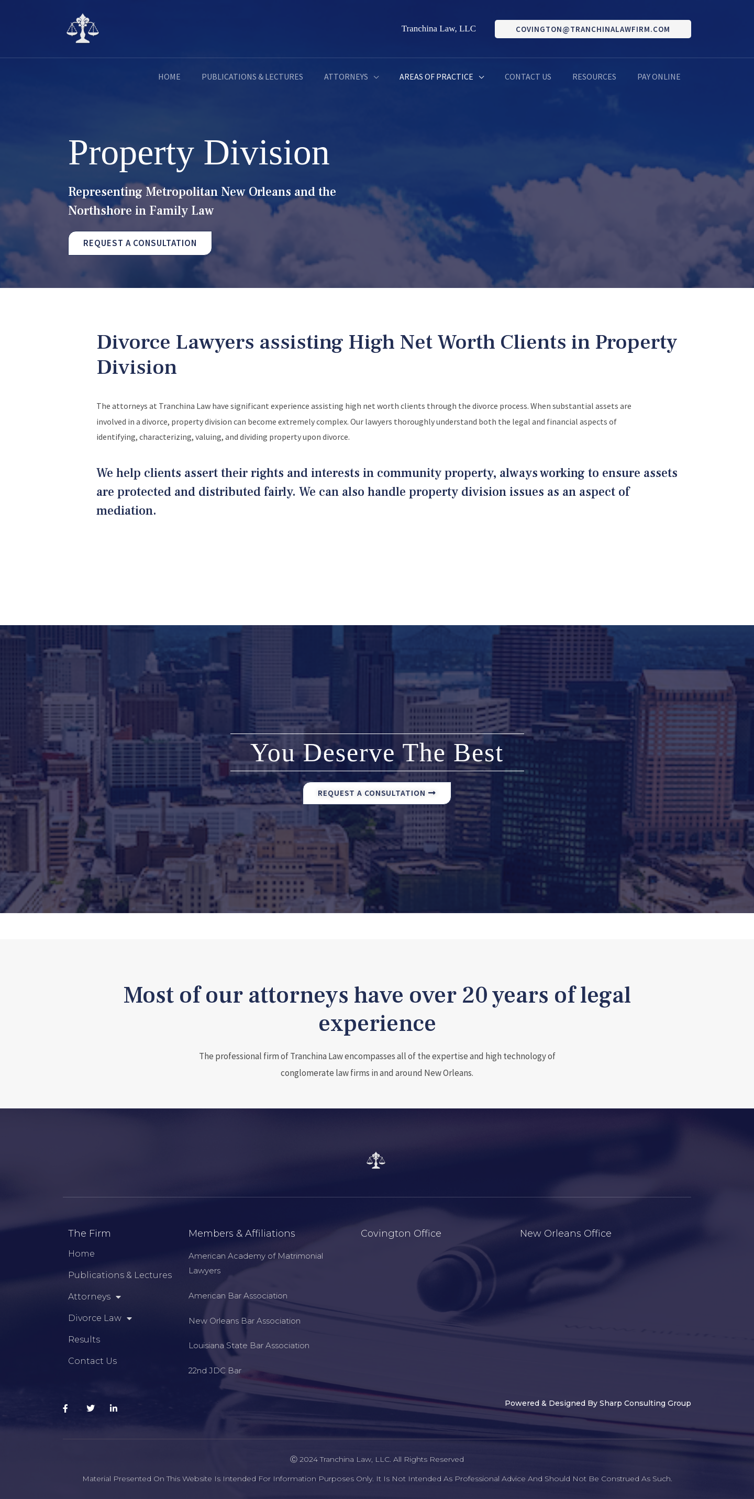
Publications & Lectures (120, 1275)
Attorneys (94, 1297)
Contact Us (92, 1361)
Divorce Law (100, 1318)
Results (84, 1340)
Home (81, 1254)
